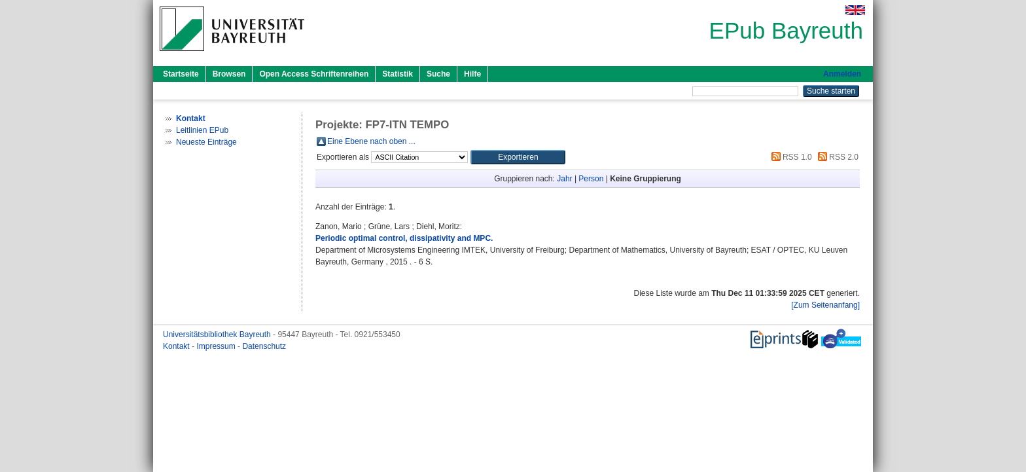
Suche (438, 74)
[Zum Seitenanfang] (825, 305)
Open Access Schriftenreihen (313, 74)
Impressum (217, 346)
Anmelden (842, 74)
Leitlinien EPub (202, 130)
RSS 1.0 (790, 157)
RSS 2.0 (836, 157)
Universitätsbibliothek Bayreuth (218, 334)
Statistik (397, 74)
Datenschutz (264, 346)
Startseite (181, 74)
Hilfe (472, 74)
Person (590, 178)
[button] (517, 157)
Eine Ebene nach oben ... (371, 141)
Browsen (229, 74)
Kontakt (177, 346)
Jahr (564, 178)
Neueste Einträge (206, 142)
